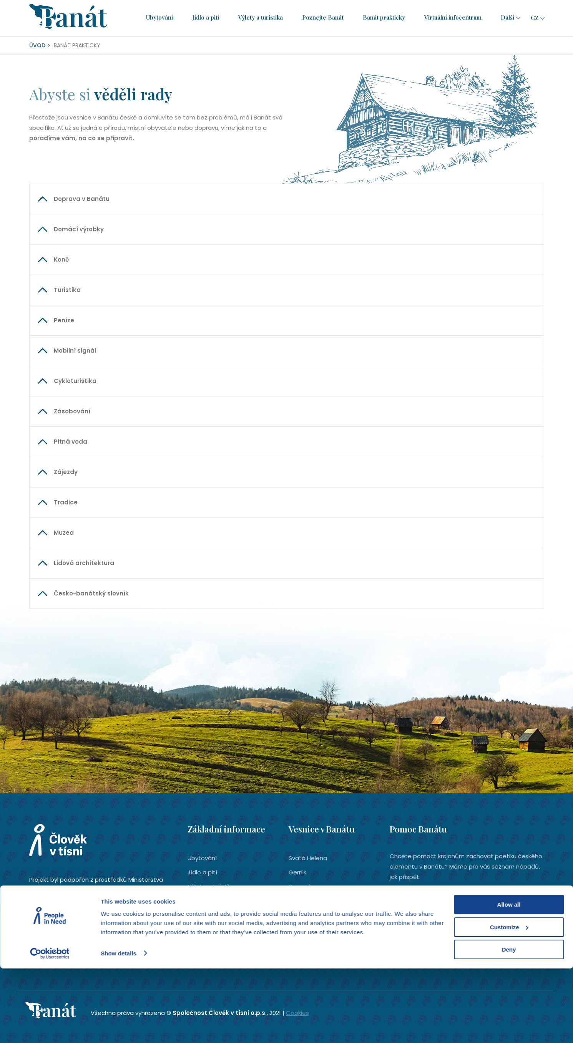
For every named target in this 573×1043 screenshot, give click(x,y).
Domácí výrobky (79, 229)
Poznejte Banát (324, 18)
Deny (509, 1024)
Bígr (294, 901)
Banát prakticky (385, 18)
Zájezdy (66, 472)
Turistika (67, 290)
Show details (118, 1027)
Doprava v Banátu (82, 199)
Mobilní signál (75, 351)
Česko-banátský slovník (91, 593)
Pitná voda (70, 442)
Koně (61, 259)
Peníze (64, 320)
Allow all (509, 979)
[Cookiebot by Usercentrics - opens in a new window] (49, 1028)
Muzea (64, 533)
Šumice (299, 929)
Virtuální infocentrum (454, 18)
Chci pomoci (424, 916)
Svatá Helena (308, 858)
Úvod (37, 45)
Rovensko (302, 886)
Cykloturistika (75, 381)
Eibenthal (302, 915)
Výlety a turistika (261, 18)
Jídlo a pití (206, 18)
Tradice (66, 502)
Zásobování (72, 411)
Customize (509, 1001)
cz (534, 18)
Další (508, 18)
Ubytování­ (160, 18)
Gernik (297, 872)
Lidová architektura (84, 563)
